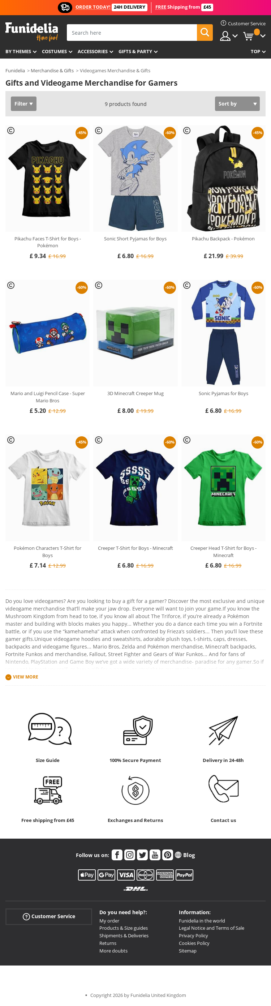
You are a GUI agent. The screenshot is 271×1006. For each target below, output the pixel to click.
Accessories (93, 51)
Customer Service (49, 916)
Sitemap (188, 950)
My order (109, 920)
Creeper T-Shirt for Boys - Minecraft (135, 548)
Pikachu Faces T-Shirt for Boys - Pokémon (47, 242)
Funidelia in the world (202, 920)
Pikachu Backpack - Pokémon (223, 238)
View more (25, 677)
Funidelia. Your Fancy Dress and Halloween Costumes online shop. (31, 32)
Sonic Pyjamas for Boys (223, 393)
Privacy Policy (193, 935)
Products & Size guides (123, 928)
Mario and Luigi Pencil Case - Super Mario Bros (47, 397)
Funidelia (15, 70)
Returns (107, 943)
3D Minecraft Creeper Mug (135, 393)
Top (255, 51)
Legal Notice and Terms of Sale (211, 928)
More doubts (113, 950)
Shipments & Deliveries (124, 935)
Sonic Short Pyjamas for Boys (135, 238)
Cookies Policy (194, 943)
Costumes (54, 51)
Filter (20, 103)
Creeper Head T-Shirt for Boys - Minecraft (223, 551)
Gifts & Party (135, 51)
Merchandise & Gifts (52, 70)
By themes (18, 51)
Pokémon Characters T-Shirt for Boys (47, 551)
